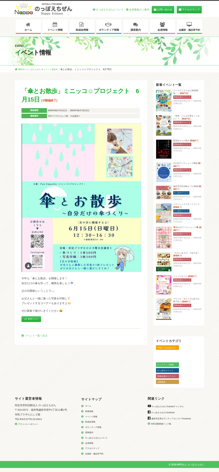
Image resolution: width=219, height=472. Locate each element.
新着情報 (90, 415)
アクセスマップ (191, 9)
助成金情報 (82, 30)
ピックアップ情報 (166, 368)
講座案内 (136, 30)
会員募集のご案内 (139, 9)
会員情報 (162, 30)
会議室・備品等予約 (189, 30)
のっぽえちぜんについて (110, 9)
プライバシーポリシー (30, 427)
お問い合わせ (164, 9)
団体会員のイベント (168, 379)
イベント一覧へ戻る (38, 336)
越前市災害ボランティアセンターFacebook (174, 422)
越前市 (160, 362)
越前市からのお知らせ (169, 356)
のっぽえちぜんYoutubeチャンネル (170, 409)
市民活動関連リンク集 (163, 427)
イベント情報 (55, 30)
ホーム (28, 30)
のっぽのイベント (166, 373)
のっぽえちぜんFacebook (164, 416)
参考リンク (33, 319)
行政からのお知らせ (168, 351)
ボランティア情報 (109, 30)
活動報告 (162, 385)
